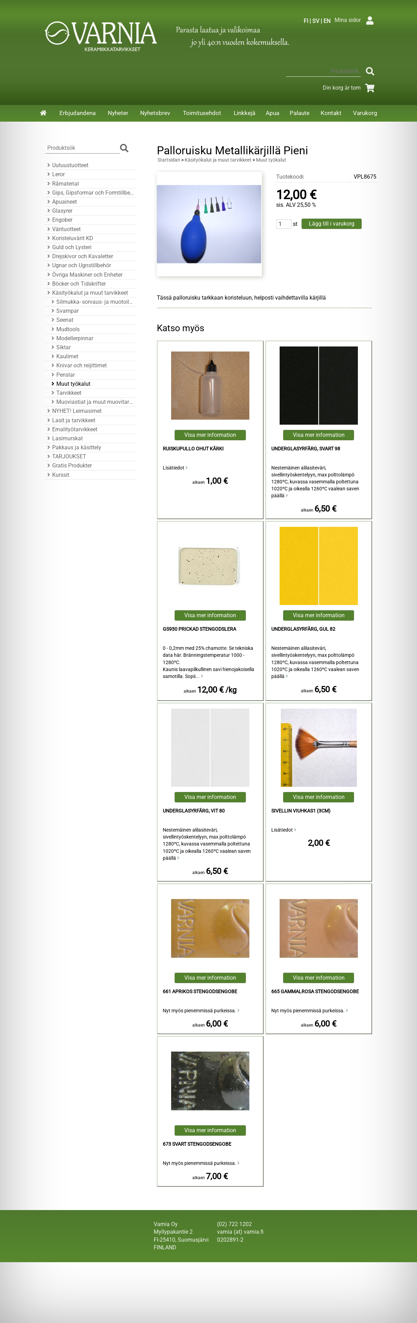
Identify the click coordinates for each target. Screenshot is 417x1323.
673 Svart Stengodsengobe (197, 1144)
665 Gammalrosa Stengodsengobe (315, 992)
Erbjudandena (77, 112)
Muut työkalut (69, 384)
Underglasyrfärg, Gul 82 (303, 629)
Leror (55, 174)
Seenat (61, 320)
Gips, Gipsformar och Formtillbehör (89, 192)
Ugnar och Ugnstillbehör (78, 265)
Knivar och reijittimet (78, 365)
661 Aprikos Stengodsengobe (200, 992)
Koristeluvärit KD (69, 238)
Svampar (64, 311)
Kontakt (331, 112)
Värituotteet (63, 229)
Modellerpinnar (71, 338)
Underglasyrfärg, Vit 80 (194, 811)
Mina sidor (356, 20)
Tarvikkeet (65, 393)
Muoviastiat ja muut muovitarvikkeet (91, 402)
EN (326, 21)
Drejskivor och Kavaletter (79, 256)
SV (315, 21)
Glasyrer (58, 210)
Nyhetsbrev (155, 112)
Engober (58, 220)
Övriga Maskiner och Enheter (83, 274)
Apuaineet (61, 201)
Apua (272, 112)
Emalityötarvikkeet (71, 429)
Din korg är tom (350, 87)
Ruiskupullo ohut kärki (193, 449)
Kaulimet (63, 356)
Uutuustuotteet (66, 165)
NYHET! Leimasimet (73, 411)
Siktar (60, 347)
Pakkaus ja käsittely (73, 447)
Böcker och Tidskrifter (75, 283)
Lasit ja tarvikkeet (70, 420)
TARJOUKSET (65, 456)
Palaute (300, 112)
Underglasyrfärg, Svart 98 (305, 449)
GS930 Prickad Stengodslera (199, 629)
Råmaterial (62, 183)
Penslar (62, 374)
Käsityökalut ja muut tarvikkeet (86, 292)
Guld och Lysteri (68, 247)
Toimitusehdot (202, 112)
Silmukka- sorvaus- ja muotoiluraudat (91, 302)
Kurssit (57, 475)
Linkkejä (244, 112)
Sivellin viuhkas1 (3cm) (300, 811)
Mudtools (64, 329)
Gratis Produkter (68, 465)
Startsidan (169, 160)
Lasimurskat (64, 438)
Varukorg (365, 112)
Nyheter (118, 112)
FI (306, 21)
